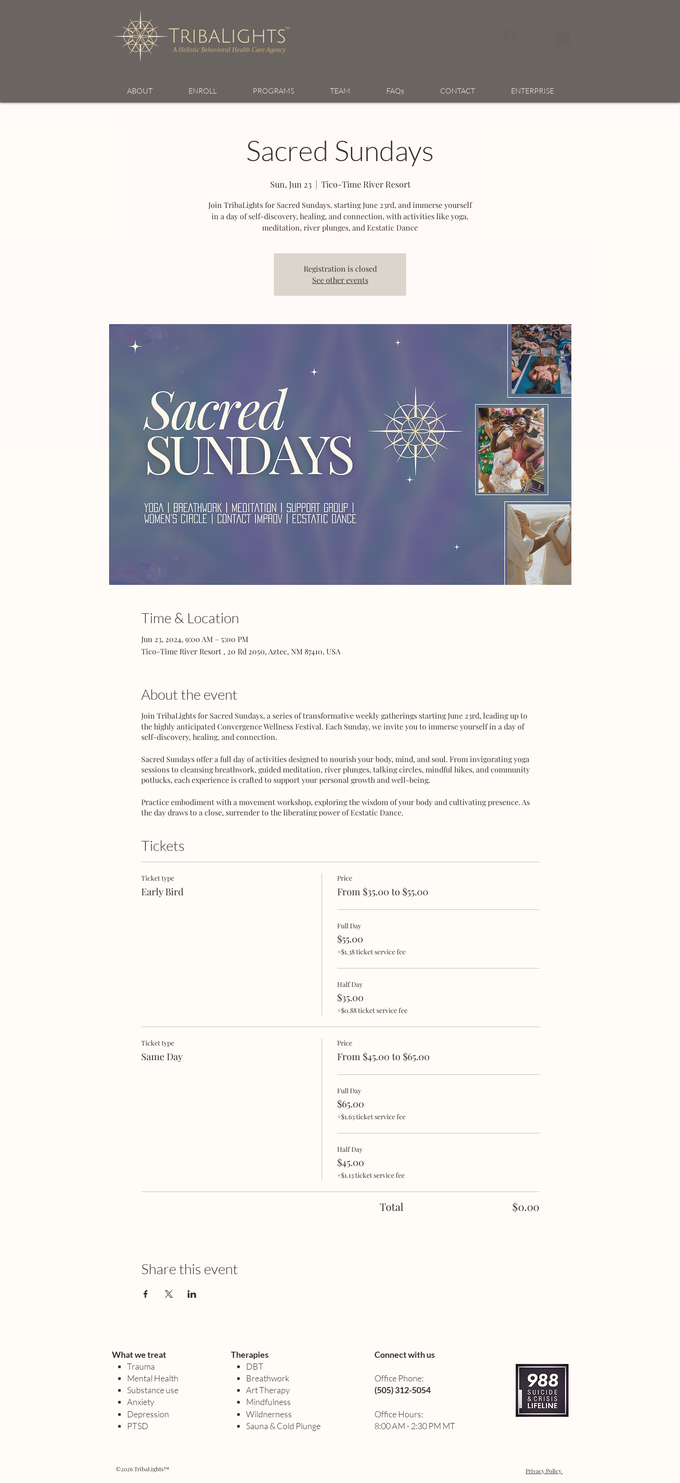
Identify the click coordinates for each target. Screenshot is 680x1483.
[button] (563, 35)
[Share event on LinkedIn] (191, 1294)
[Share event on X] (168, 1294)
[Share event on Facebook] (145, 1294)
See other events (340, 280)
